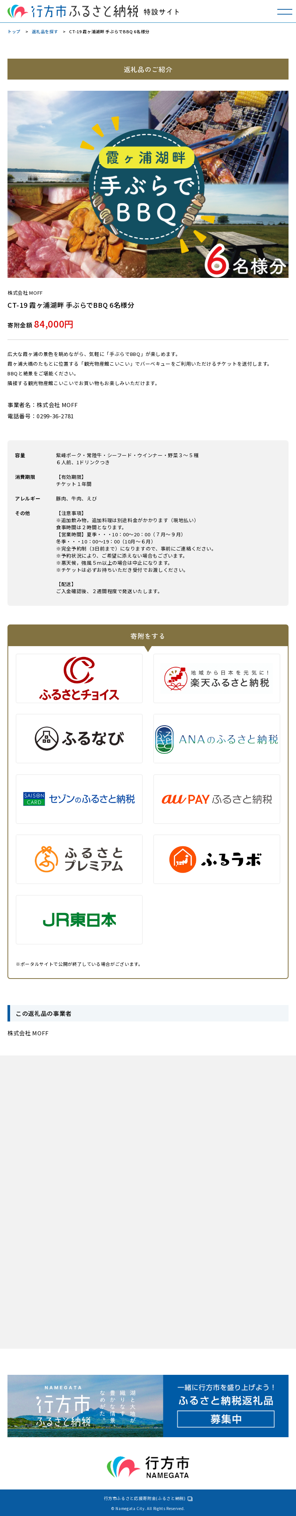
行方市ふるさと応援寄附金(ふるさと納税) (145, 1498)
